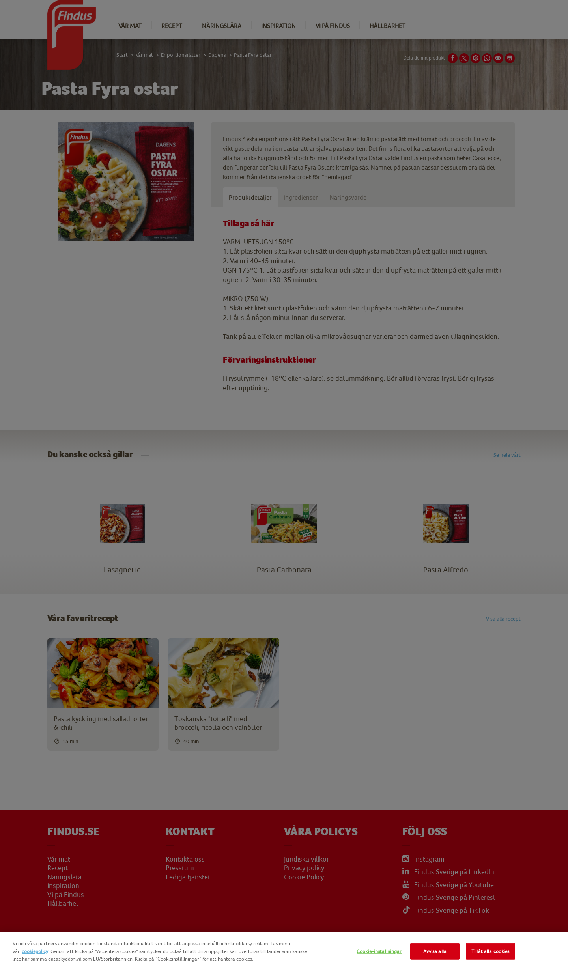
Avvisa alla (435, 951)
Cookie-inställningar (379, 951)
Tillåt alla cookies (490, 951)
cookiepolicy (35, 951)
